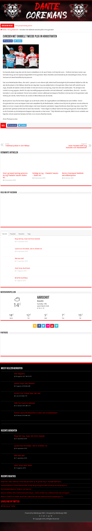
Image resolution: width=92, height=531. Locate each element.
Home (3, 30)
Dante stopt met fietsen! (24, 383)
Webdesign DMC (39, 513)
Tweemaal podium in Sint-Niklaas (17, 145)
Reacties (21, 234)
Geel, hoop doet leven (22, 268)
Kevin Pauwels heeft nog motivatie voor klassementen (74, 146)
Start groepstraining (21, 25)
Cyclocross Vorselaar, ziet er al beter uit (28, 249)
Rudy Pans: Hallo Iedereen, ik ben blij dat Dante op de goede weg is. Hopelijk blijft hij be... (31, 482)
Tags (29, 234)
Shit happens (19, 374)
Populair (13, 234)
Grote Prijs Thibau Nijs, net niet (27, 393)
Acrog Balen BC (13, 30)
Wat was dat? (19, 258)
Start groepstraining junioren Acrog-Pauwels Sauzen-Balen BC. (15, 175)
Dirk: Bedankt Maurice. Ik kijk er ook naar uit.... (16, 489)
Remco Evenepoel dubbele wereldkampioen (72, 174)
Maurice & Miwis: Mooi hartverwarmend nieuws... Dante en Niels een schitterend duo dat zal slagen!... (35, 493)
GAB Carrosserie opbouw (24, 403)
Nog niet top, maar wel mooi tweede (27, 239)
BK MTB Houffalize (21, 278)
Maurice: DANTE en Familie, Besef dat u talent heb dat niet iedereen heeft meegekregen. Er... (32, 496)
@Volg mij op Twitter (10, 501)
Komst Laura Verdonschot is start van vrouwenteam (35, 413)
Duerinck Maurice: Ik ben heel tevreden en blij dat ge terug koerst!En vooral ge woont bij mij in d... (34, 485)
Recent (4, 234)
